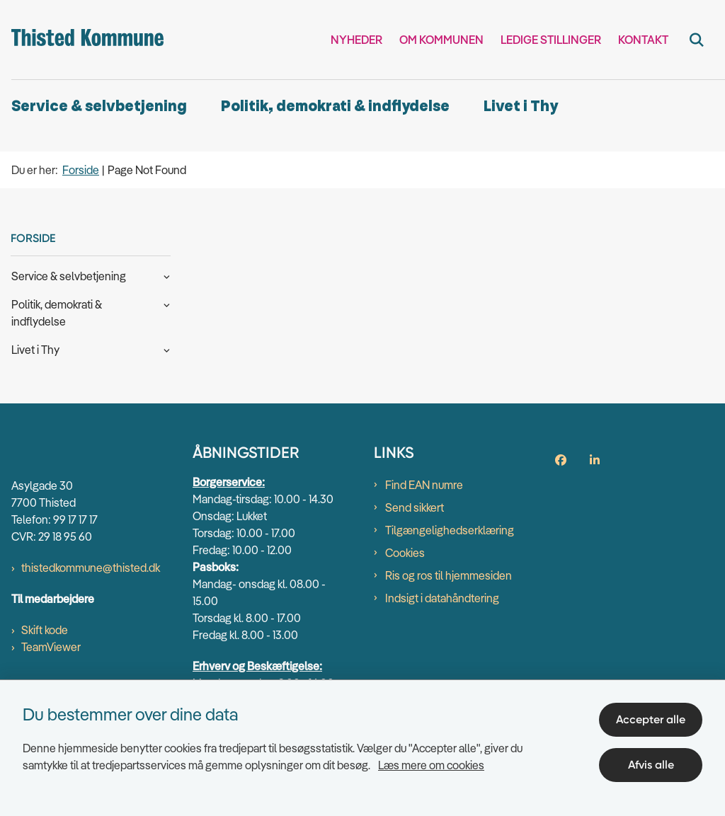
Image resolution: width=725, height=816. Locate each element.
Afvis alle (651, 764)
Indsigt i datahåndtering (442, 598)
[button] (163, 275)
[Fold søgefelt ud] (697, 40)
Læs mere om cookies (431, 765)
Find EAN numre (424, 485)
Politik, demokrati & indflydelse (335, 106)
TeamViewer (51, 647)
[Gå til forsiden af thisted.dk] (82, 39)
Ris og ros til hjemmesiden (448, 575)
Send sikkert (414, 507)
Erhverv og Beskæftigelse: (257, 666)
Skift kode (44, 630)
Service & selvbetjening (99, 106)
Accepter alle (650, 719)
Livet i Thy (521, 106)
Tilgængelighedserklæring (449, 530)
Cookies (405, 553)
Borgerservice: (229, 482)
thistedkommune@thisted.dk (90, 568)
